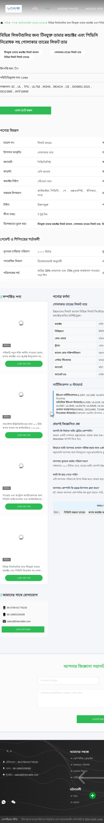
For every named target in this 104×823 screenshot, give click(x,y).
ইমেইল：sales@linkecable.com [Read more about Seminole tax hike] (20, 774)
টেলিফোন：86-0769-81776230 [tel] (20, 762)
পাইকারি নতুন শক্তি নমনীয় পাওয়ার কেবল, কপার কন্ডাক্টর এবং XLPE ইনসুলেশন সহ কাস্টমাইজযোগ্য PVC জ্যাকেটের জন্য (23, 356)
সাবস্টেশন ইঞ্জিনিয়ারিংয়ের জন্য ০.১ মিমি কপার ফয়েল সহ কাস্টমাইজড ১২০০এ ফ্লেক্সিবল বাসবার (22, 428)
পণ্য (47, 8)
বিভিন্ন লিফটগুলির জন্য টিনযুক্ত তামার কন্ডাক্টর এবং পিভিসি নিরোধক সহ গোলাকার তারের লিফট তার (23, 570)
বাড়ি (35, 8)
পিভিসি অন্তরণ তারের (74, 512)
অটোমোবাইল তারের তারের (31, 22)
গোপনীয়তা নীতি (9, 819)
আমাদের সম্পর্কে (67, 8)
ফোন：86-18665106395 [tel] (16, 768)
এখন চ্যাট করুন (25, 110)
